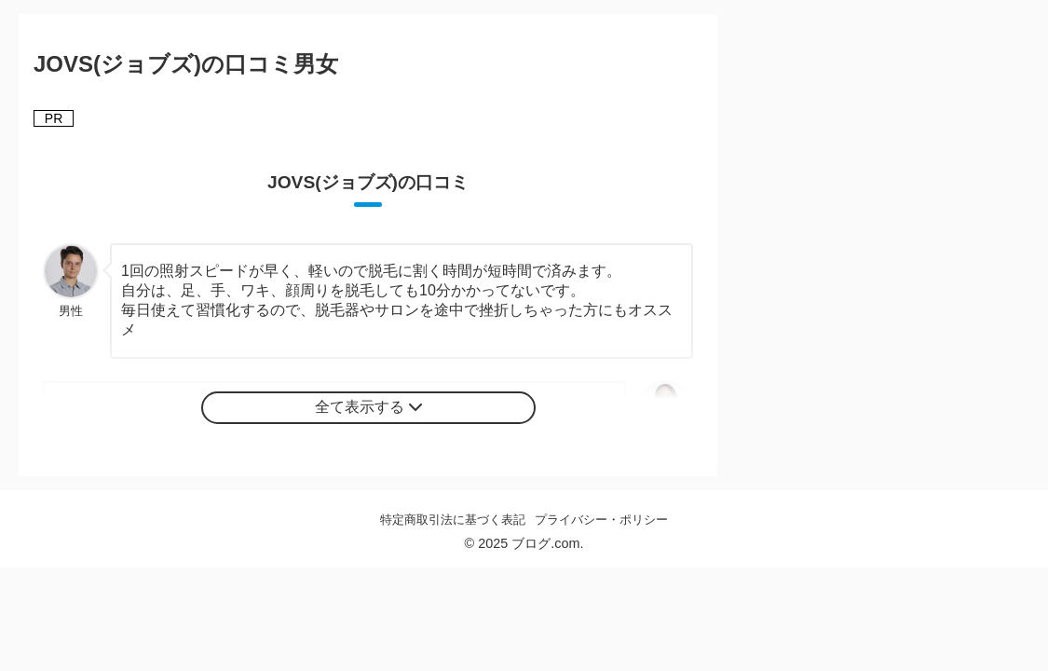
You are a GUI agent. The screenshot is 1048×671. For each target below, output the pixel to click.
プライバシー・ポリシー (601, 520)
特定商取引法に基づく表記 (452, 520)
